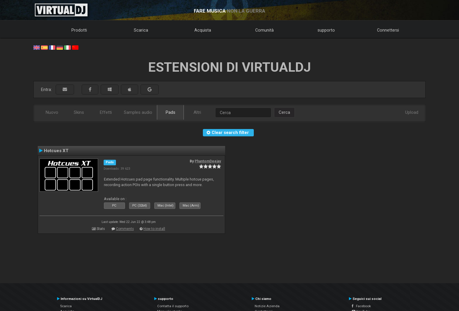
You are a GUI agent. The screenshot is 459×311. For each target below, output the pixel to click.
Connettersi (388, 30)
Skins (79, 112)
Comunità (264, 30)
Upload (411, 112)
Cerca (284, 112)
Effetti (106, 112)
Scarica (141, 30)
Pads (170, 112)
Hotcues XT (56, 150)
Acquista (202, 30)
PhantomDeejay (208, 161)
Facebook (361, 306)
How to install (154, 229)
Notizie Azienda (267, 306)
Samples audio (138, 112)
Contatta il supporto (173, 306)
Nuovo (52, 112)
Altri (197, 112)
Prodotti (79, 30)
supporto (326, 30)
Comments (125, 229)
